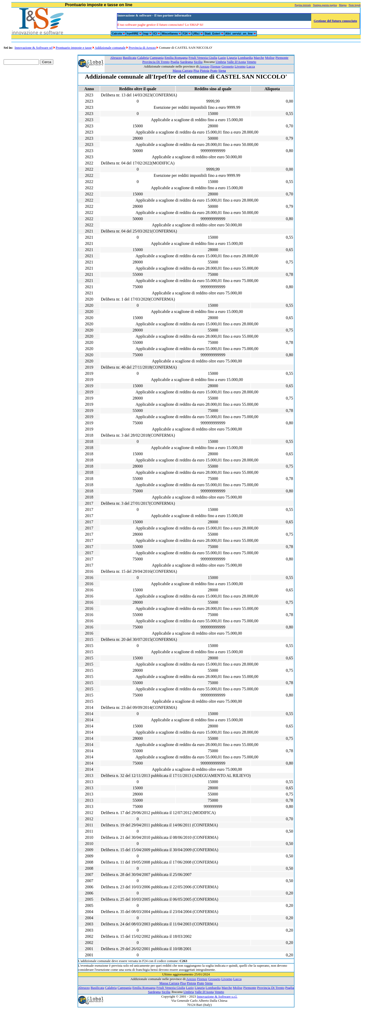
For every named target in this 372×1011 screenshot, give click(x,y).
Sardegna (186, 62)
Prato (213, 70)
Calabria (143, 58)
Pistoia (204, 70)
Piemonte (281, 58)
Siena (222, 70)
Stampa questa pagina (325, 5)
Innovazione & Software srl (34, 47)
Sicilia (198, 62)
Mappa (343, 5)
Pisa (196, 70)
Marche (259, 58)
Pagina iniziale (303, 5)
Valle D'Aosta (236, 62)
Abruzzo (116, 58)
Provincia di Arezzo (142, 47)
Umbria (221, 62)
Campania (157, 58)
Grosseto (228, 66)
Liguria (232, 58)
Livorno (240, 66)
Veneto (251, 62)
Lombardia (245, 58)
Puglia (175, 62)
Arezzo (204, 66)
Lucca (251, 66)
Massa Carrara (182, 70)
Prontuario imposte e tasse (74, 47)
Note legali (355, 5)
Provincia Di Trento (156, 62)
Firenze (215, 66)
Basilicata (130, 58)
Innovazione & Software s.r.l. (217, 996)
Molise (270, 58)
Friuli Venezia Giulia (203, 58)
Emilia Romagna (176, 58)
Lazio (222, 58)
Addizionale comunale (110, 47)
